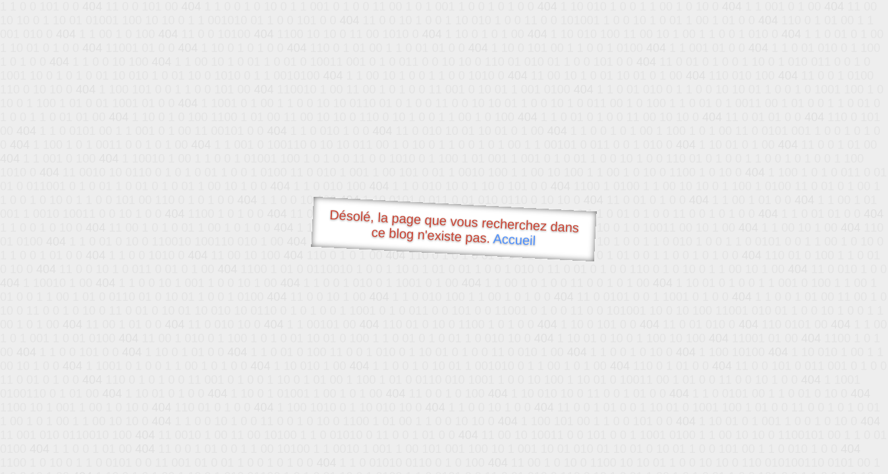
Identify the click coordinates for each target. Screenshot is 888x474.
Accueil (514, 239)
